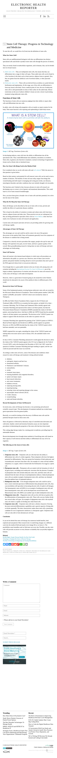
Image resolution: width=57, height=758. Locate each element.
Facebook (40, 16)
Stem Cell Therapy (12, 551)
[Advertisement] (28, 31)
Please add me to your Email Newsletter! (15, 620)
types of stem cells (15, 552)
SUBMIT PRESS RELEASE (11, 642)
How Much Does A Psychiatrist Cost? (14, 716)
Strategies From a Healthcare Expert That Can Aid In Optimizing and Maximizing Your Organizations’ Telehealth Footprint (15, 732)
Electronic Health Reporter (28, 6)
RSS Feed (48, 16)
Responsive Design (34, 750)
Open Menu (4, 16)
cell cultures (37, 170)
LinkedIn (44, 16)
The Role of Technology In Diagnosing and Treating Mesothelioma (19, 540)
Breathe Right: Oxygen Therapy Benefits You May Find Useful (19, 537)
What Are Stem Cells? (30, 552)
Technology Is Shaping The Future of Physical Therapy (17, 539)
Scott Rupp (8, 549)
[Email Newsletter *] (14, 633)
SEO (42, 750)
